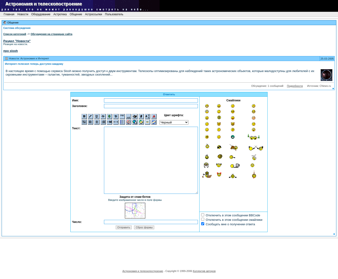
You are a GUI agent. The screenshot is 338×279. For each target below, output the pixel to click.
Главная (9, 14)
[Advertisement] (169, 252)
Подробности (295, 85)
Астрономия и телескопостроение (142, 271)
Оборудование (41, 14)
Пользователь (114, 14)
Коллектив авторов (204, 271)
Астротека (60, 14)
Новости (23, 14)
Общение (76, 14)
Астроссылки (93, 14)
